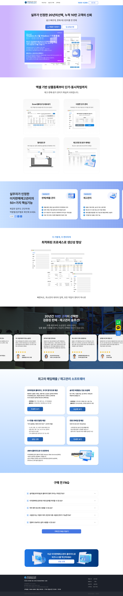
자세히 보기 (35, 409)
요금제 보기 (77, 409)
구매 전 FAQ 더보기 (61, 531)
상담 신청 (35, 439)
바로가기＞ (60, 60)
